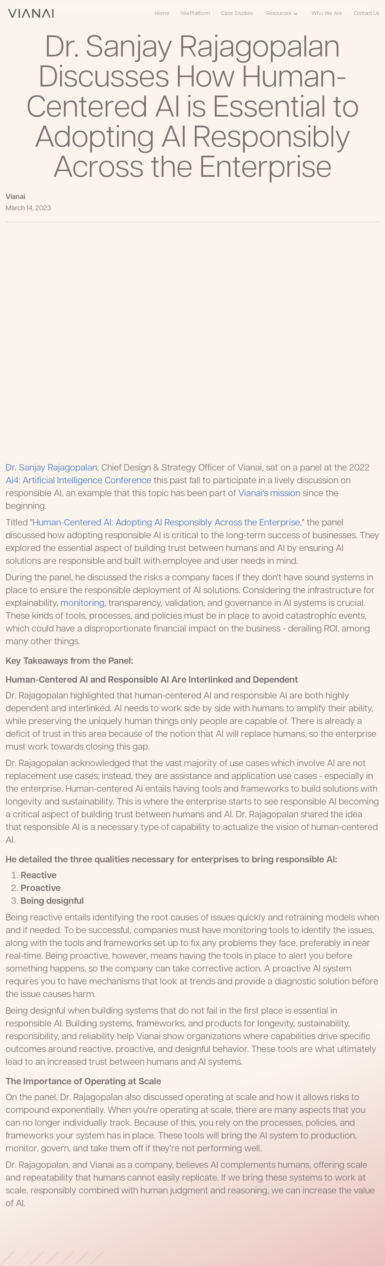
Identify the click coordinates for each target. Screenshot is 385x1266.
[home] (31, 13)
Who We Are (327, 14)
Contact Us (367, 14)
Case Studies (237, 14)
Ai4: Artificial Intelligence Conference (78, 481)
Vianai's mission (269, 493)
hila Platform (195, 14)
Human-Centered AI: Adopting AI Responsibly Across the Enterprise (166, 523)
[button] (282, 13)
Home (162, 14)
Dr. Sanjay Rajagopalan (51, 468)
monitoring (82, 603)
